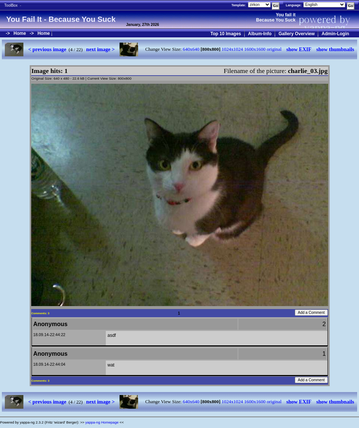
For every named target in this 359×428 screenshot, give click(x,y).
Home (20, 33)
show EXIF (298, 49)
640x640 (191, 49)
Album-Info (259, 33)
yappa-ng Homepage (102, 422)
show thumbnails (335, 49)
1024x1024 (232, 49)
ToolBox (11, 5)
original (274, 49)
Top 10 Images (225, 33)
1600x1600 (255, 49)
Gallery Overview (296, 33)
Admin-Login (335, 33)
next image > (100, 49)
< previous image (47, 49)
